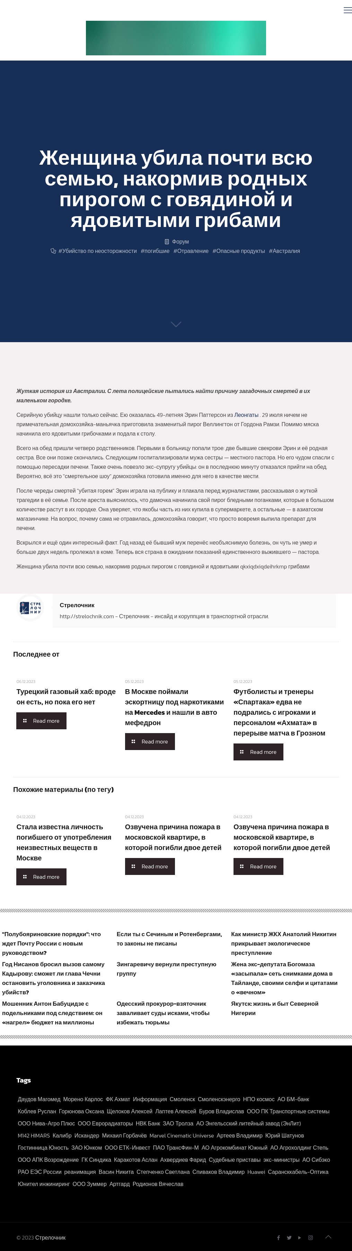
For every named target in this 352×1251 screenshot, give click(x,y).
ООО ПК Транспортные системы (288, 1111)
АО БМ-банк (293, 1099)
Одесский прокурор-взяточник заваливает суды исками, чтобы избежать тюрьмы (163, 1013)
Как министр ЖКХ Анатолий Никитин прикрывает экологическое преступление (283, 943)
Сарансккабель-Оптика (298, 1172)
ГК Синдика (96, 1160)
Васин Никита (116, 1172)
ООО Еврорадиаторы (105, 1123)
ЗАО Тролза (178, 1123)
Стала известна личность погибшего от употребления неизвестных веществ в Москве (63, 842)
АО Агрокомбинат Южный (234, 1147)
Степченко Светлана (163, 1172)
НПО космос (259, 1099)
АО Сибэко (316, 1160)
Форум (180, 241)
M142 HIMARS (34, 1135)
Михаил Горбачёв (124, 1135)
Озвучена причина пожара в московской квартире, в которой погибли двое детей (173, 837)
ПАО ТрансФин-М (176, 1147)
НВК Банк (148, 1123)
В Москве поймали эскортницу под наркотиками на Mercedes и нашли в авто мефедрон (174, 707)
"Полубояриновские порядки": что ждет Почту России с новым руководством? (51, 943)
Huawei (256, 1172)
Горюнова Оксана (81, 1111)
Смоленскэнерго (219, 1099)
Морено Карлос (83, 1099)
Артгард (119, 1184)
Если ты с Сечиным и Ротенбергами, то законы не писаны (169, 939)
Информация (150, 1099)
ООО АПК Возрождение (48, 1160)
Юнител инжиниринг (44, 1184)
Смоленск (182, 1099)
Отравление (193, 251)
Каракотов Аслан (136, 1160)
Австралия (286, 251)
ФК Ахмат (118, 1099)
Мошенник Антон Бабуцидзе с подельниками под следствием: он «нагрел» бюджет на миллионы (52, 1013)
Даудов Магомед (39, 1099)
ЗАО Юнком (86, 1147)
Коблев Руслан (37, 1111)
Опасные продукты (241, 251)
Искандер (86, 1135)
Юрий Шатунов (284, 1135)
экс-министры (281, 1160)
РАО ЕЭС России (39, 1172)
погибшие (156, 251)
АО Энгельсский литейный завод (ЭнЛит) (248, 1123)
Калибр (62, 1135)
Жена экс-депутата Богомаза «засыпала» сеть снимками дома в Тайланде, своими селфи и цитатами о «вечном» (284, 978)
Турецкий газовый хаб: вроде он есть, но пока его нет (66, 696)
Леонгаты (247, 415)
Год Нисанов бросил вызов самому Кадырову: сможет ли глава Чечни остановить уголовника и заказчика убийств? (53, 978)
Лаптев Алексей (175, 1111)
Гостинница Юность (43, 1147)
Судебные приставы (235, 1160)
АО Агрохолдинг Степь (299, 1147)
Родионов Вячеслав (158, 1184)
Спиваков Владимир (219, 1172)
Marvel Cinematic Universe (182, 1135)
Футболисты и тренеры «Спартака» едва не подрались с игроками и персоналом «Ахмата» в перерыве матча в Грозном (279, 712)
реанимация (80, 1172)
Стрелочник (77, 605)
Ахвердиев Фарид (183, 1160)
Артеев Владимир (239, 1135)
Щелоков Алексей (129, 1111)
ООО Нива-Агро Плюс (46, 1123)
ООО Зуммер (90, 1184)
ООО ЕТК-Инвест (127, 1147)
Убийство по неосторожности (99, 251)
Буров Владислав (221, 1111)
